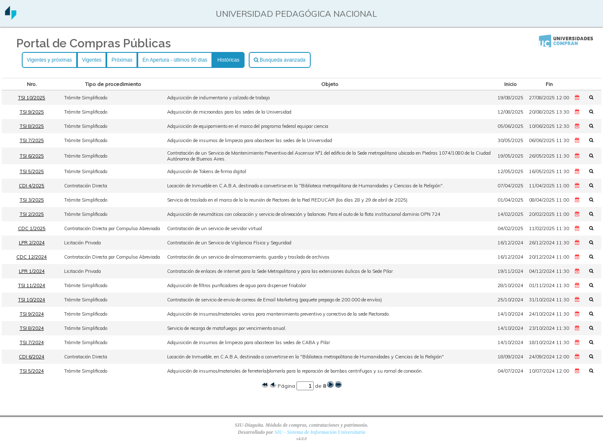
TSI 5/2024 (32, 371)
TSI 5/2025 (32, 171)
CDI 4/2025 (31, 186)
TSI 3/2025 (32, 200)
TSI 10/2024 (31, 300)
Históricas (228, 60)
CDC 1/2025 (32, 228)
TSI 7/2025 (32, 140)
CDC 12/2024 (31, 257)
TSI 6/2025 (32, 156)
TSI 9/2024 (32, 314)
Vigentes (91, 60)
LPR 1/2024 (32, 271)
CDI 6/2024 (31, 357)
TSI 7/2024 (32, 342)
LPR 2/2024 (32, 243)
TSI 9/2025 (32, 112)
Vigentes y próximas (49, 60)
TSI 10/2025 (31, 98)
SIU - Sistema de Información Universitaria (319, 432)
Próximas (121, 60)
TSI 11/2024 (31, 285)
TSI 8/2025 (32, 126)
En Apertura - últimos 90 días (174, 60)
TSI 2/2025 (32, 214)
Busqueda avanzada (280, 60)
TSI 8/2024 (32, 328)
